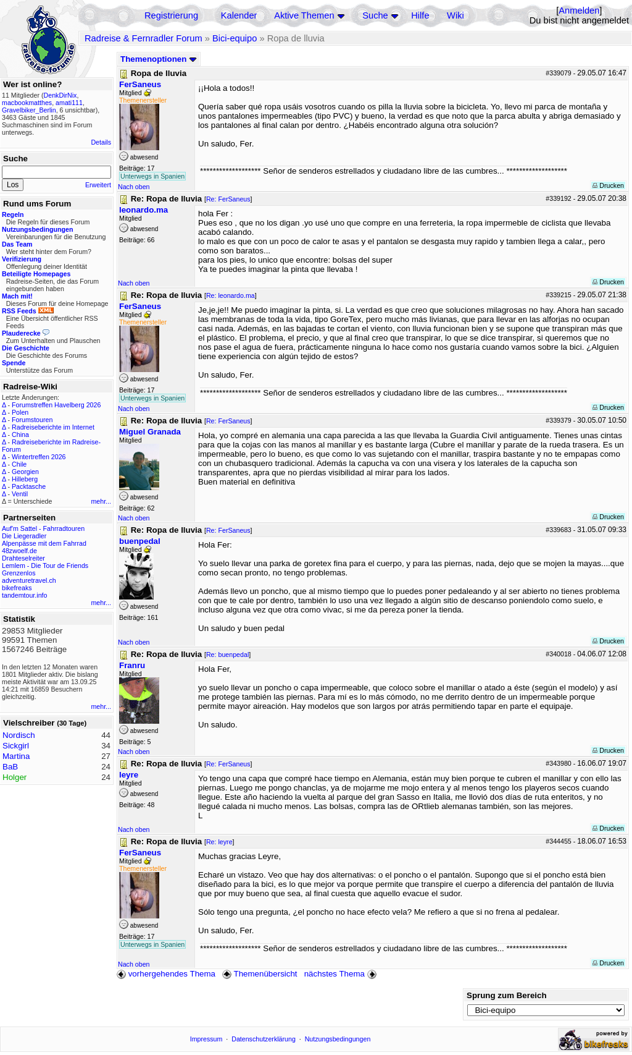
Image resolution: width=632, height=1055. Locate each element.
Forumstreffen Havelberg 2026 (56, 405)
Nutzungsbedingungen (338, 1039)
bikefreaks (17, 587)
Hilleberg (25, 479)
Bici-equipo (234, 38)
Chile (19, 464)
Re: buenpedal (227, 654)
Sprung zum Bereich (507, 995)
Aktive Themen (304, 15)
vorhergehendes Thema (166, 973)
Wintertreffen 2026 (38, 456)
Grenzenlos (19, 573)
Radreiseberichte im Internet (53, 427)
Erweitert (98, 185)
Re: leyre (219, 841)
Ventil (20, 494)
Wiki (455, 15)
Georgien (25, 471)
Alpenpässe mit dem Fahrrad (44, 543)
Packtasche (29, 486)
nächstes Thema (341, 973)
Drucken (608, 185)
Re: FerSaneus (228, 199)
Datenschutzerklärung (263, 1039)
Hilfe (420, 15)
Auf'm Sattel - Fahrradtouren (43, 528)
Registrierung (171, 15)
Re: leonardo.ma (230, 295)
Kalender (239, 15)
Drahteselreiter (23, 558)
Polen (20, 412)
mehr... (101, 501)
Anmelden (579, 10)
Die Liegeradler (24, 536)
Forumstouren (32, 419)
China (20, 434)
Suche (375, 15)
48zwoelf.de (19, 550)
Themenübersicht (259, 973)
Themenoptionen (158, 59)
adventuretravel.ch (29, 580)
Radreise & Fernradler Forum (143, 38)
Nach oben (134, 186)
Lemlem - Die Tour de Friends (45, 565)
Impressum (206, 1039)
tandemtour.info (24, 595)
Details (101, 142)
